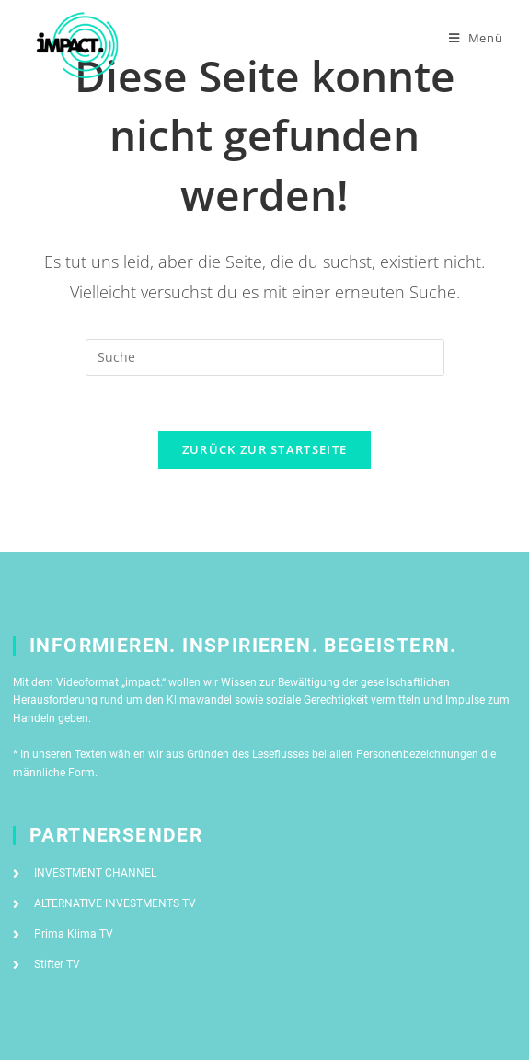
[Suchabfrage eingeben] (265, 357)
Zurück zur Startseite (264, 449)
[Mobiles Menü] (476, 37)
